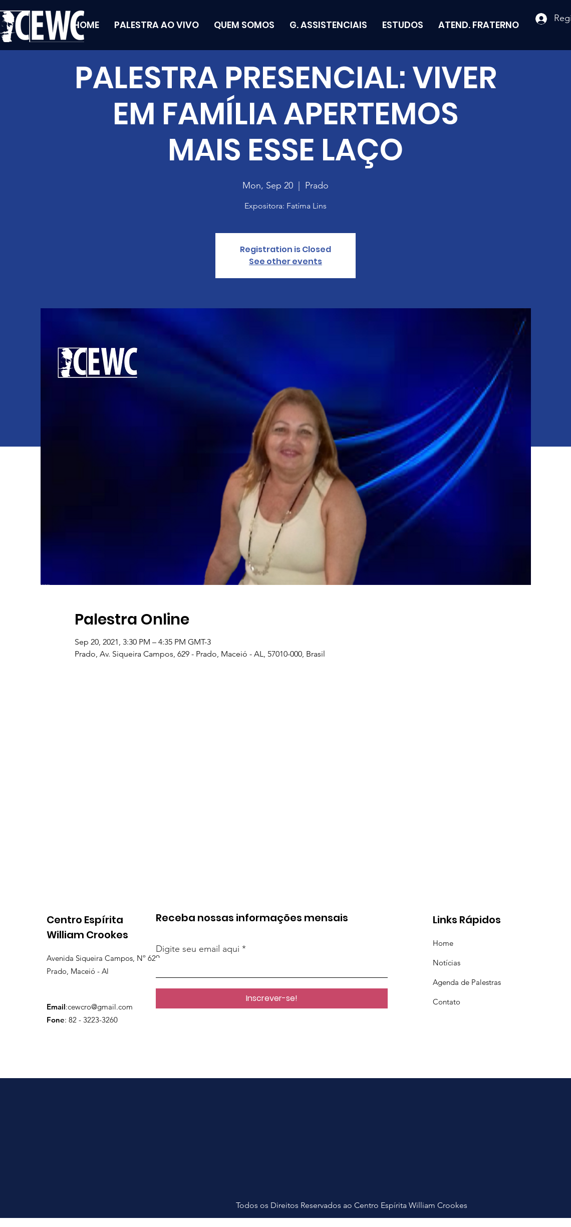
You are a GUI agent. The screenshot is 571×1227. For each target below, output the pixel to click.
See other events (285, 261)
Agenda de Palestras (467, 982)
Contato (446, 1001)
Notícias (446, 962)
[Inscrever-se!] (272, 998)
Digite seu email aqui (197, 948)
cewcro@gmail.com (100, 1006)
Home (443, 943)
